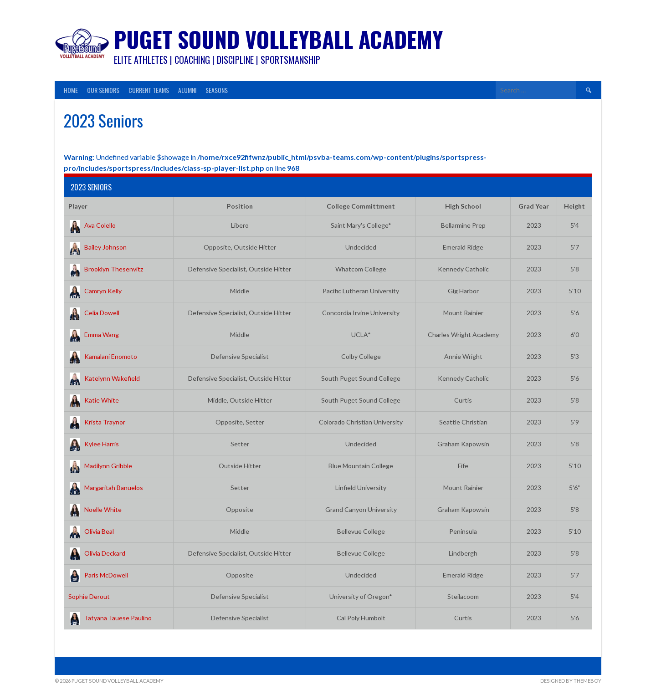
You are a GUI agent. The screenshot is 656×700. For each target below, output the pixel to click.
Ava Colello (92, 225)
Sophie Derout (89, 596)
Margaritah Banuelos (105, 487)
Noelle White (95, 509)
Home (71, 90)
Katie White (93, 400)
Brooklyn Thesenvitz (105, 269)
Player (77, 206)
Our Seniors (103, 90)
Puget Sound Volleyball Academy (278, 39)
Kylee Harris (93, 444)
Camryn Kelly (95, 291)
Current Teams (148, 90)
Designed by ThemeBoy (570, 681)
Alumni (187, 90)
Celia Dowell (93, 313)
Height (574, 206)
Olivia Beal (91, 531)
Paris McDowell (98, 575)
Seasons (216, 90)
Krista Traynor (96, 422)
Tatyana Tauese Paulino (110, 618)
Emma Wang (93, 334)
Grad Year (533, 206)
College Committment (361, 206)
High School (463, 206)
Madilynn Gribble (100, 466)
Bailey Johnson (97, 247)
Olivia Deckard (96, 553)
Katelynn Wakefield (104, 378)
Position (240, 206)
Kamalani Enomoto (102, 356)
